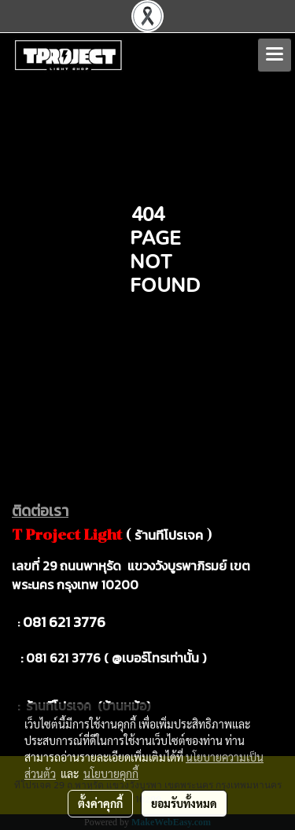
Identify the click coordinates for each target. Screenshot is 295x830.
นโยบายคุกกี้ (110, 773)
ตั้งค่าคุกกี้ (100, 803)
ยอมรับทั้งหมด (184, 803)
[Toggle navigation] (274, 55)
